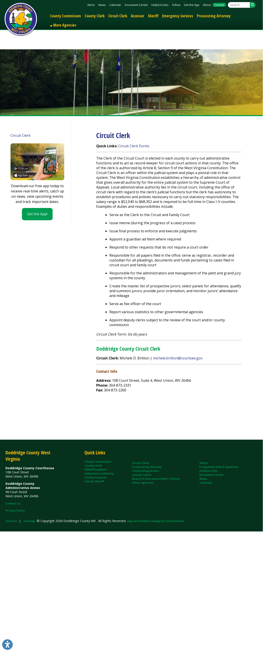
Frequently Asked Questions (218, 467)
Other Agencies (143, 483)
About (207, 5)
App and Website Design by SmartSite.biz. (156, 521)
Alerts (91, 5)
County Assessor (95, 477)
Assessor (137, 15)
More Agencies (63, 25)
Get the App (191, 5)
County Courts (141, 475)
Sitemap (29, 521)
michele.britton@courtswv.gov (178, 358)
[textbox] (239, 5)
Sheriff (153, 15)
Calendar (115, 5)
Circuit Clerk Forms (133, 146)
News (102, 5)
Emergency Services (177, 15)
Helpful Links (160, 5)
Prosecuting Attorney (214, 15)
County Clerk (95, 15)
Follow (176, 5)
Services (11, 521)
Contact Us (12, 503)
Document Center (136, 5)
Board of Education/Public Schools (156, 479)
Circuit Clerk (117, 15)
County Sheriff (94, 481)
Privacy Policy (15, 510)
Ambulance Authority (99, 473)
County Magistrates (145, 471)
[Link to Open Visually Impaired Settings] (7, 644)
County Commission (65, 15)
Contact (219, 5)
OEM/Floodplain (95, 469)
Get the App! (37, 213)
